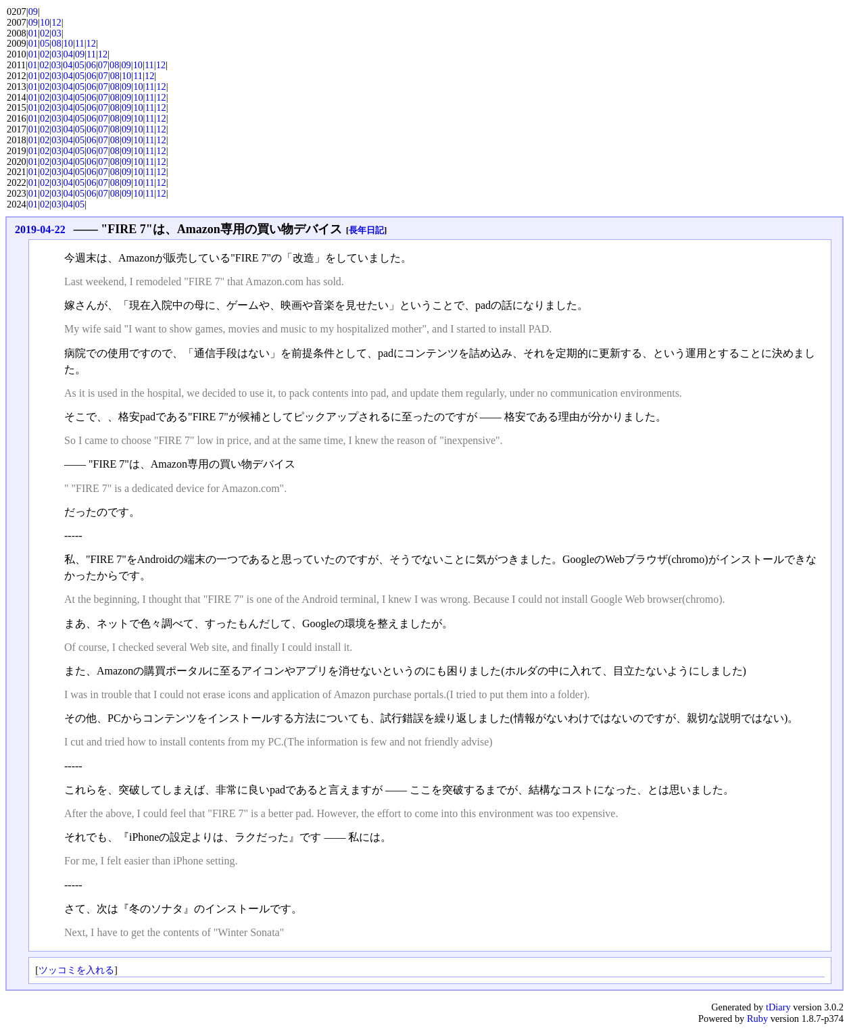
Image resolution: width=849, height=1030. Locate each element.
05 (44, 43)
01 (33, 33)
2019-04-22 (40, 229)
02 (44, 33)
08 (56, 43)
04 (68, 54)
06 (91, 64)
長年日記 (366, 230)
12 (56, 22)
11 (79, 43)
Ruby (757, 1018)
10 (44, 22)
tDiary (778, 1007)
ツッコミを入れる (76, 969)
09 (33, 11)
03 (56, 33)
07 (102, 64)
